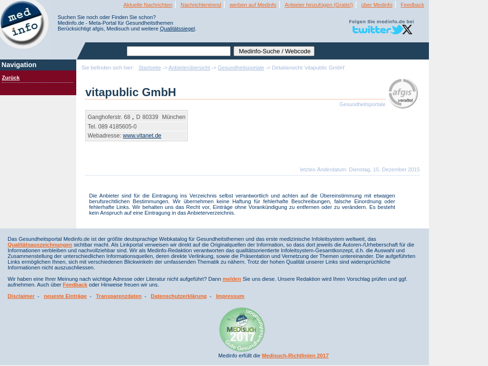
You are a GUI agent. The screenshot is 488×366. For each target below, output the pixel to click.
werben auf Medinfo (253, 5)
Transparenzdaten (119, 296)
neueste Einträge (65, 296)
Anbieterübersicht (189, 67)
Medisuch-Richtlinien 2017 (295, 355)
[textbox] (179, 51)
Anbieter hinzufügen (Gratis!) (319, 5)
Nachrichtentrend (201, 5)
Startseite (149, 67)
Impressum (230, 296)
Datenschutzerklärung (179, 296)
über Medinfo (376, 5)
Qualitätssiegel (177, 28)
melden (232, 279)
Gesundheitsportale (241, 67)
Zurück (11, 77)
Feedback (412, 5)
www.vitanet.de (142, 135)
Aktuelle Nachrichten (148, 5)
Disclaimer (21, 296)
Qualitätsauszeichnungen (40, 244)
